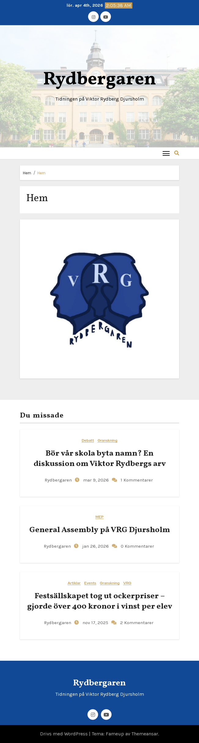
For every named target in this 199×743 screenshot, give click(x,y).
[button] (176, 153)
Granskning (107, 441)
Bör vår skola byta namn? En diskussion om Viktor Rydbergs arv (100, 458)
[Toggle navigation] (166, 153)
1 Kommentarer (137, 480)
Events (90, 583)
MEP (99, 517)
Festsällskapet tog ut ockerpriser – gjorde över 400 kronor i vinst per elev (99, 601)
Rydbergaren (99, 79)
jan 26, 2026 (95, 546)
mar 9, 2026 (95, 480)
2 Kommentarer (136, 622)
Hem (27, 173)
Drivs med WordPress (64, 734)
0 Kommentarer (137, 546)
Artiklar (74, 583)
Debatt (88, 441)
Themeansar (144, 734)
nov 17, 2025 (94, 622)
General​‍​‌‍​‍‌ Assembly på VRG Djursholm (99, 529)
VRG (127, 583)
